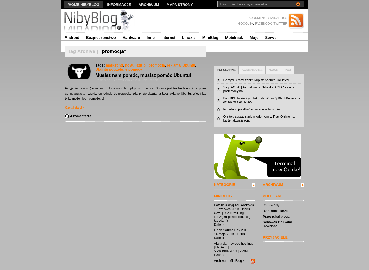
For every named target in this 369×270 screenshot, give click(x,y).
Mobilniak (234, 37)
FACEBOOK (263, 23)
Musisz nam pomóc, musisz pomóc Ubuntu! (143, 75)
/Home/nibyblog (84, 5)
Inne (151, 37)
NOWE (273, 70)
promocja (157, 65)
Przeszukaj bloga (276, 216)
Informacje (119, 5)
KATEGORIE (224, 185)
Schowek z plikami (277, 222)
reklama (174, 65)
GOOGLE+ (245, 23)
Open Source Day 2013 (231, 230)
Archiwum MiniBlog (228, 261)
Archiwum (149, 5)
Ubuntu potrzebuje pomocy (119, 69)
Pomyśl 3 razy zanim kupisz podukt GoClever (256, 80)
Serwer (271, 37)
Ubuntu (189, 65)
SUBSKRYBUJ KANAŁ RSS (268, 18)
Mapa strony (180, 5)
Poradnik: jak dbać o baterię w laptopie (251, 109)
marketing (114, 65)
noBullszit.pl (136, 65)
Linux (189, 37)
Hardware (131, 37)
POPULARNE (226, 70)
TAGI (287, 70)
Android (72, 37)
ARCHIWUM (273, 185)
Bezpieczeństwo (101, 37)
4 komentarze (80, 116)
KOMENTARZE (252, 70)
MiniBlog (210, 37)
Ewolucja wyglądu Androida (234, 205)
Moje (254, 37)
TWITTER (280, 23)
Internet (168, 37)
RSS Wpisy (271, 205)
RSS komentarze (275, 211)
